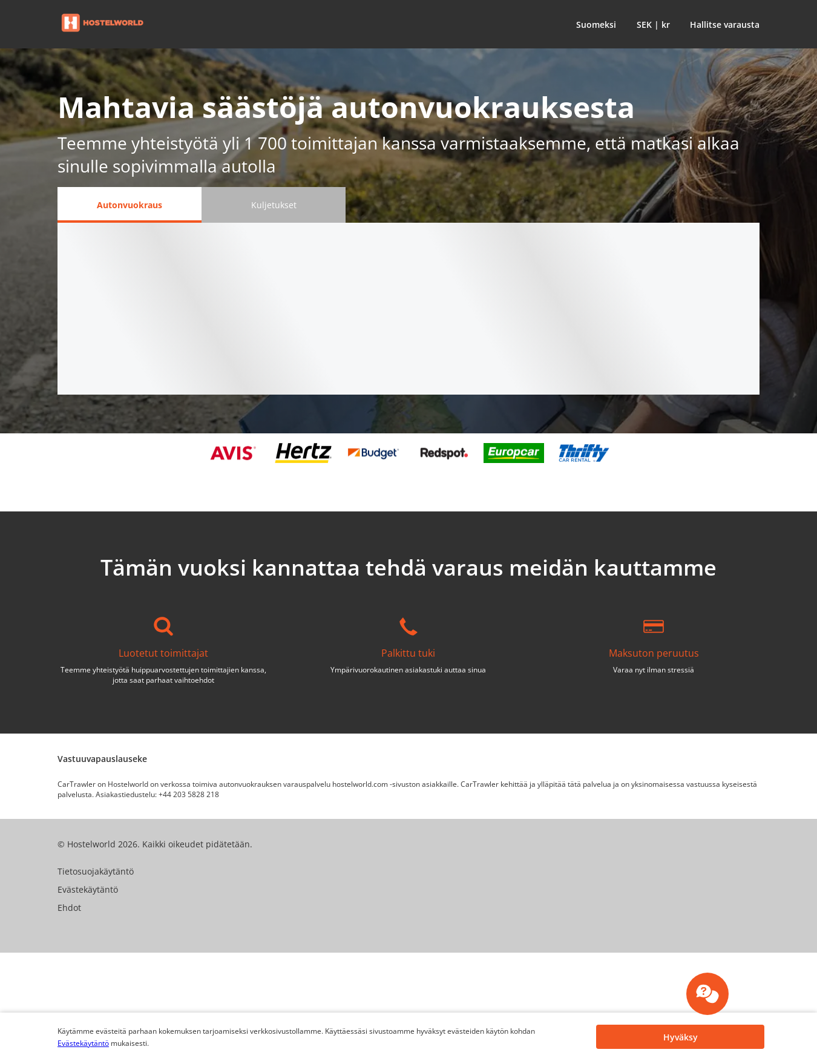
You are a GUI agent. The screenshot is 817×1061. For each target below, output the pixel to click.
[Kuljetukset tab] (274, 205)
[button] (594, 24)
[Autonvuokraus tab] (129, 205)
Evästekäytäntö (83, 1043)
